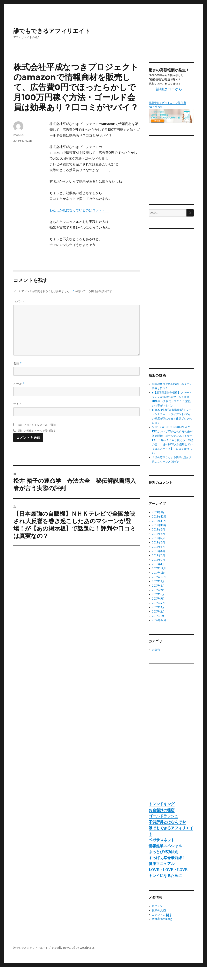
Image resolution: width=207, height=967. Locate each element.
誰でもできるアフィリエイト (52, 30)
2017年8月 (158, 585)
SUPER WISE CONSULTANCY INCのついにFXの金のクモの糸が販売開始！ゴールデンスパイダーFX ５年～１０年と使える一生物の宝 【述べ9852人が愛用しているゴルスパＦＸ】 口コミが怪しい (172, 440)
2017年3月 (158, 607)
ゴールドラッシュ (163, 816)
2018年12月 (159, 516)
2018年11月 (159, 521)
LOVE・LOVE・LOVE (168, 869)
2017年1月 (158, 616)
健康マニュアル (162, 863)
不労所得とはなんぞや (167, 822)
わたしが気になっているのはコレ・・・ (79, 210)
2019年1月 (158, 512)
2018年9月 (158, 529)
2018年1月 (158, 564)
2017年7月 (158, 590)
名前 (17, 363)
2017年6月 (158, 594)
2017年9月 (158, 581)
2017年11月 (159, 572)
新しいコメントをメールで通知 (37, 424)
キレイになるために (165, 875)
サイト (17, 403)
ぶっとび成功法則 (163, 851)
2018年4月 (158, 551)
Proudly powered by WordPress (73, 948)
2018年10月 (159, 525)
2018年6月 (158, 542)
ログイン (157, 906)
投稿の (159, 910)
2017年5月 (158, 598)
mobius (18, 135)
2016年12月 (159, 620)
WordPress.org (162, 919)
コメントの (161, 915)
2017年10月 (159, 577)
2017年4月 (158, 603)
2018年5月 (158, 547)
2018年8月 (158, 534)
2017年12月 (159, 568)
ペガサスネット (162, 839)
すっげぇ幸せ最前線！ (167, 857)
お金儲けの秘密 (162, 810)
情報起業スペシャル (165, 845)
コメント (19, 301)
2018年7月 (158, 538)
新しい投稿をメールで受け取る (37, 430)
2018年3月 (158, 555)
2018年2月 (158, 560)
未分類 (156, 650)
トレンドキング (162, 803)
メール (19, 383)
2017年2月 (158, 611)
